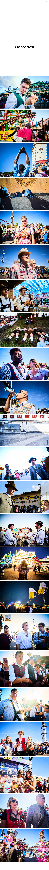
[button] (46, 2)
